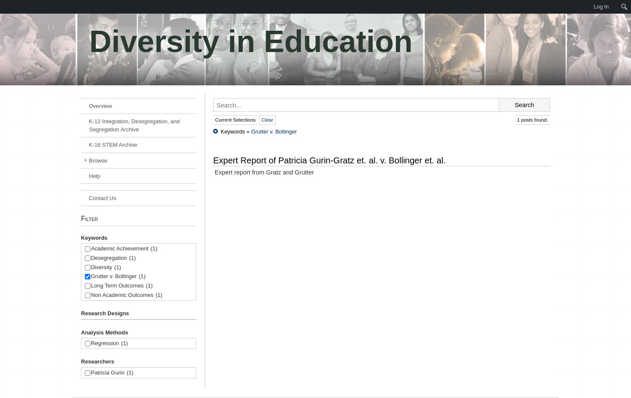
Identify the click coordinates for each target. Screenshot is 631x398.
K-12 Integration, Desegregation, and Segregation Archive (134, 125)
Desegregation (113, 258)
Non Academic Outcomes (126, 295)
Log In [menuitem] (601, 6)
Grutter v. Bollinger (118, 277)
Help (95, 176)
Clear (267, 119)
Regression (109, 344)
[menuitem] (4, 7)
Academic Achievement (124, 249)
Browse (98, 160)
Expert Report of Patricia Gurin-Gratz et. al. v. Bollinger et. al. (329, 160)
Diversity (106, 268)
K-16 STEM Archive (113, 145)
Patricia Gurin (112, 373)
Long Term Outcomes (122, 286)
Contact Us (102, 198)
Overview (100, 106)
